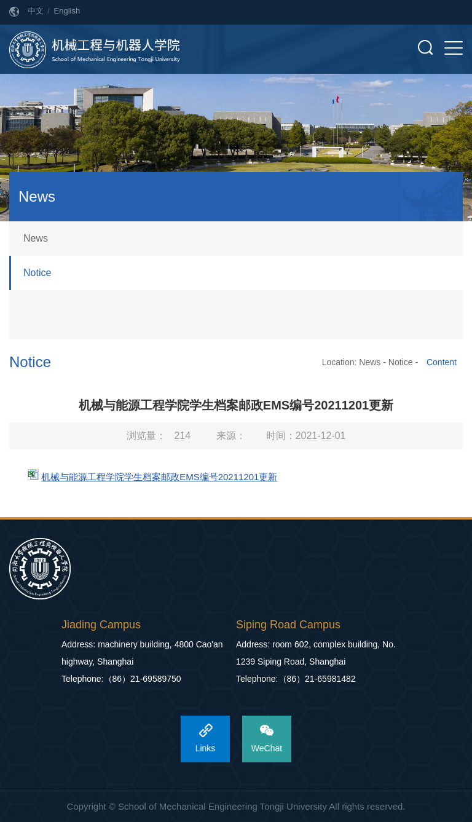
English (67, 10)
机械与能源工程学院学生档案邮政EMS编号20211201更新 (159, 477)
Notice (37, 272)
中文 (36, 10)
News (35, 238)
